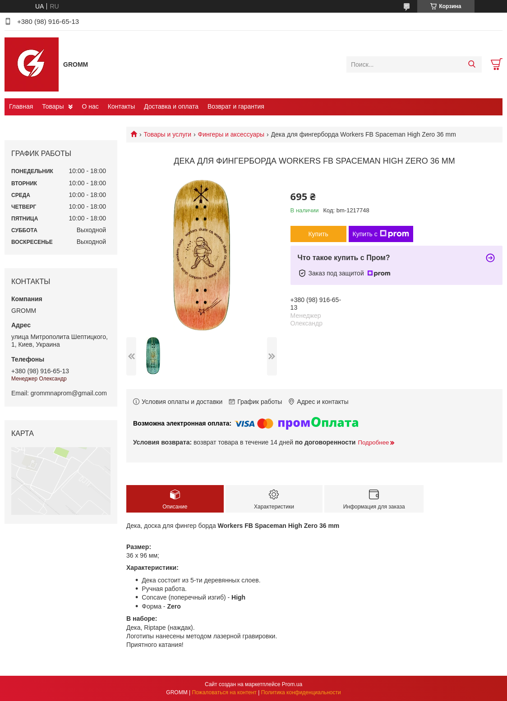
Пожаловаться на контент (224, 692)
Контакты (121, 106)
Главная (21, 106)
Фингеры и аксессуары (231, 134)
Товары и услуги (167, 134)
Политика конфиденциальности (301, 692)
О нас (90, 106)
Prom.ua (292, 684)
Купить (318, 234)
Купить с (381, 234)
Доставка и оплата (171, 106)
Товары (53, 106)
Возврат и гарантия (235, 106)
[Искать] (471, 64)
